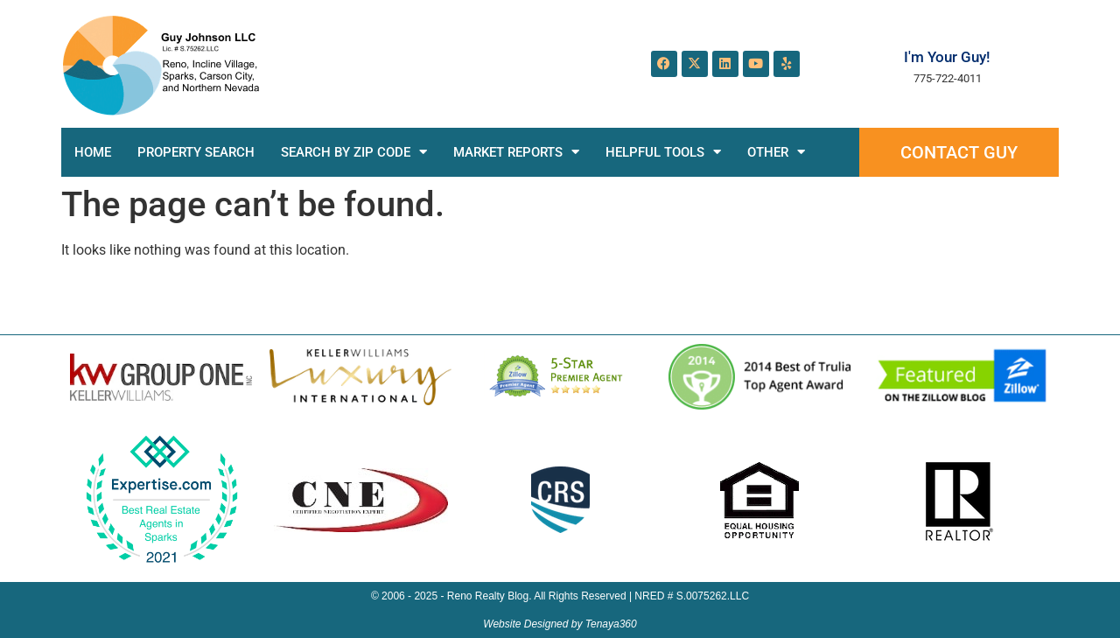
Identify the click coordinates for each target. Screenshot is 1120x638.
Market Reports (516, 152)
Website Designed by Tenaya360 (559, 624)
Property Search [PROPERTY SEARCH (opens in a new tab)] (196, 152)
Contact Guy (959, 152)
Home (92, 152)
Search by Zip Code (354, 152)
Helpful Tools (663, 152)
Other (776, 152)
